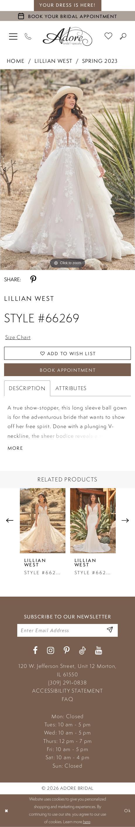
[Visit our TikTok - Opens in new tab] (82, 650)
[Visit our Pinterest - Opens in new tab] (67, 650)
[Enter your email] (67, 630)
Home (16, 60)
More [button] (15, 448)
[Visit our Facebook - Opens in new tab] (35, 650)
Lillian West (53, 60)
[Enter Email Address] (109, 630)
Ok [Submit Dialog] (127, 810)
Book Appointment (68, 370)
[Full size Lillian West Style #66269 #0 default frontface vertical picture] (67, 169)
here (86, 821)
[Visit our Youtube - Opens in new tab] (98, 650)
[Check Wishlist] (108, 36)
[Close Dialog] (6, 810)
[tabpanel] (67, 169)
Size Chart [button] (18, 337)
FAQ (67, 699)
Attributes (71, 388)
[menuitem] (13, 36)
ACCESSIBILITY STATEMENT (67, 690)
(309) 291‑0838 (67, 682)
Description (27, 388)
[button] (13, 36)
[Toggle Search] (123, 36)
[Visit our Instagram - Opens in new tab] (50, 650)
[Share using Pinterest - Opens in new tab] (33, 280)
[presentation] (42, 520)
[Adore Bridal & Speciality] (67, 36)
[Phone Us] (28, 36)
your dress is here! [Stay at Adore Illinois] (67, 5)
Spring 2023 (100, 60)
